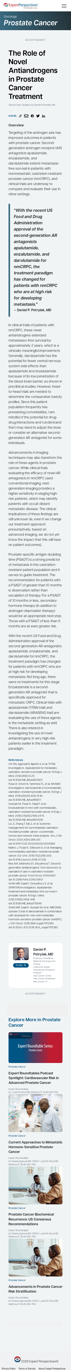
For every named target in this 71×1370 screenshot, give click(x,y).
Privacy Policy (9, 1369)
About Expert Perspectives (52, 1369)
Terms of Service (26, 1369)
